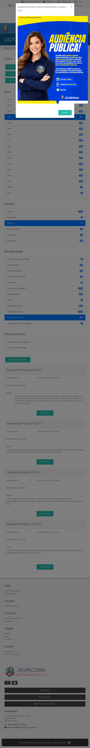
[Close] (71, 6)
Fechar (65, 112)
